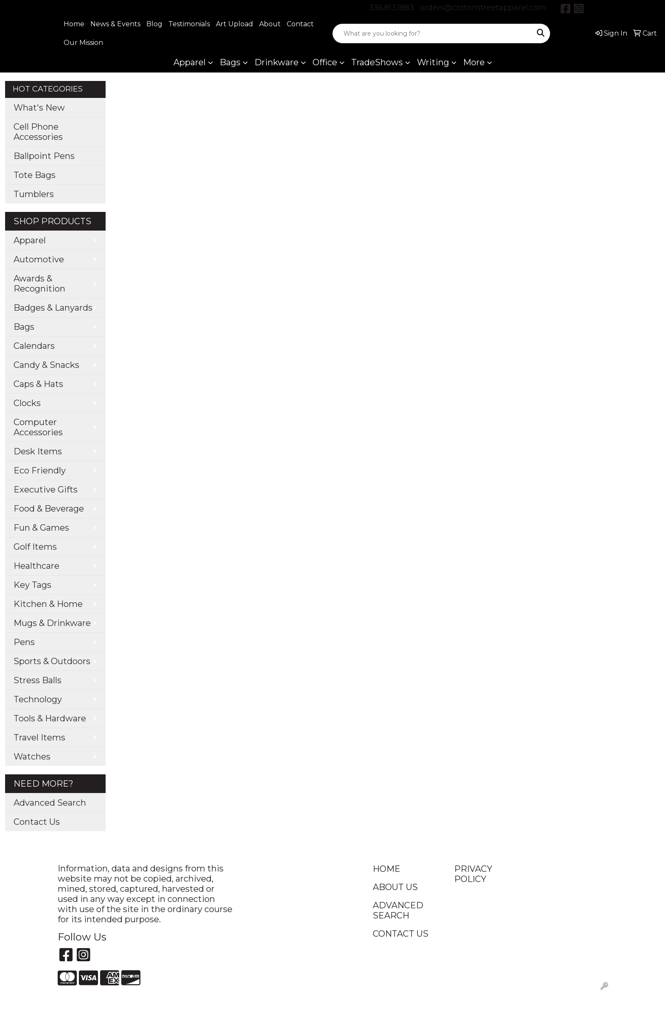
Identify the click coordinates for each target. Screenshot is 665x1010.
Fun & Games (41, 528)
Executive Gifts (46, 489)
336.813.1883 (391, 7)
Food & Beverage (49, 509)
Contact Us (37, 822)
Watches (32, 756)
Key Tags (32, 585)
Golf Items (35, 547)
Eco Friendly (40, 470)
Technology (38, 699)
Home (74, 24)
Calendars (34, 346)
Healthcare (36, 566)
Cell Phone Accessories (38, 132)
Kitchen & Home (48, 604)
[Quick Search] (432, 33)
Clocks (27, 403)
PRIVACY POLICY (473, 874)
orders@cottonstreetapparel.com (483, 7)
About (270, 24)
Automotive (39, 259)
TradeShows (377, 62)
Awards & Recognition (39, 283)
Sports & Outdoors (52, 661)
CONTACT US (400, 934)
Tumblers (34, 194)
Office (325, 62)
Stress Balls (37, 680)
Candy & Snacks (46, 365)
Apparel (189, 62)
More (474, 62)
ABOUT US (395, 887)
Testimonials (189, 24)
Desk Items (38, 451)
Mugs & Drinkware (52, 623)
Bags (230, 62)
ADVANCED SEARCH (398, 910)
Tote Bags (35, 175)
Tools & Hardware (50, 718)
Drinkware (276, 62)
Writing (433, 62)
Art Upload (234, 24)
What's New (39, 108)
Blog (154, 24)
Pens (24, 642)
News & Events (115, 24)
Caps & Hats (38, 384)
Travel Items (39, 737)
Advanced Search (50, 803)
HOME (386, 869)
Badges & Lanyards (53, 308)
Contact (300, 24)
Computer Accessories (38, 427)
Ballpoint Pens (44, 156)
